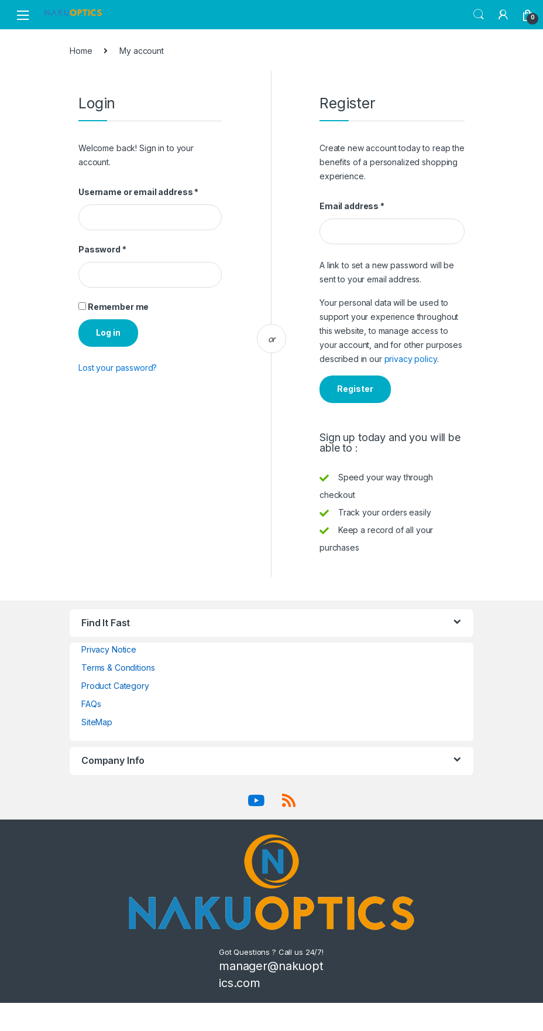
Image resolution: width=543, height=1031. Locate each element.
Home (81, 51)
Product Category (115, 686)
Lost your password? (117, 368)
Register (355, 389)
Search (478, 14)
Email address (351, 206)
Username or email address (138, 192)
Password (102, 249)
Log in (108, 332)
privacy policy (410, 359)
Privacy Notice (108, 649)
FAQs (91, 704)
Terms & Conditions (117, 667)
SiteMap (96, 722)
